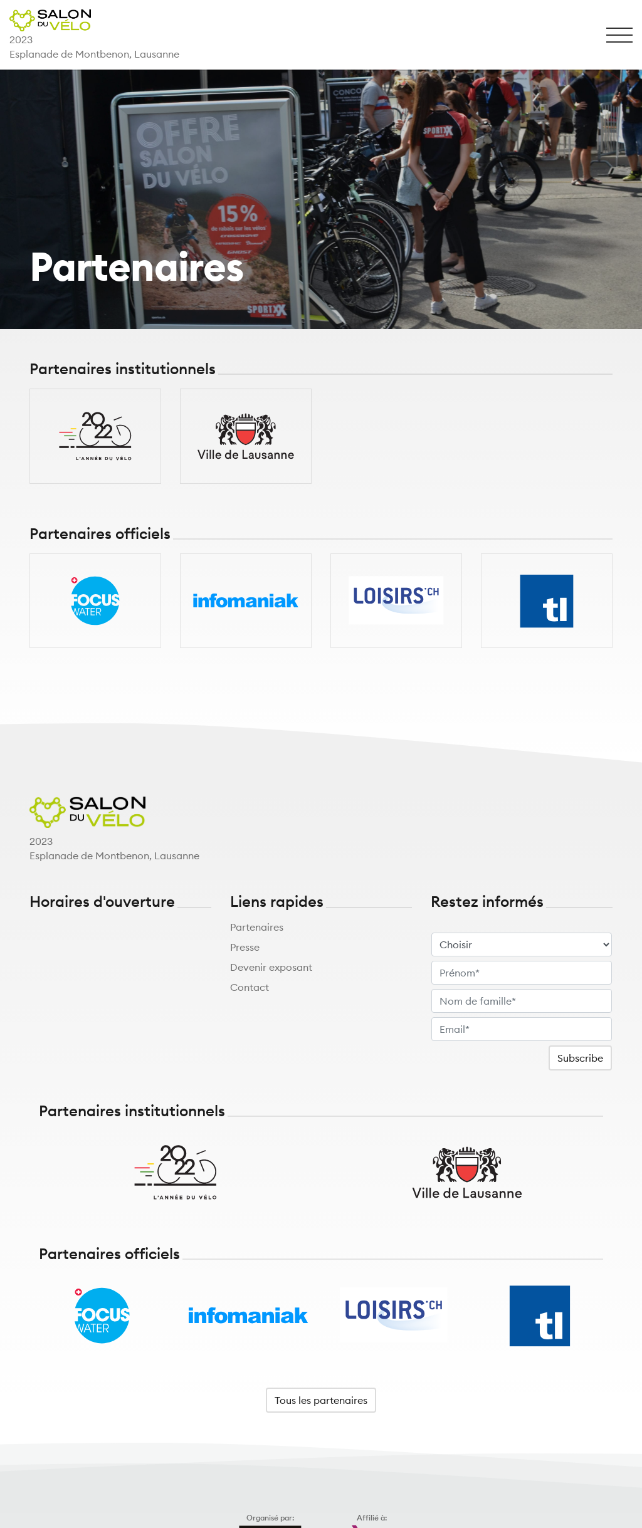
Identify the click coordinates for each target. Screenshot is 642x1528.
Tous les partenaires (321, 1400)
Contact (249, 987)
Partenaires (256, 927)
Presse (245, 947)
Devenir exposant (271, 967)
